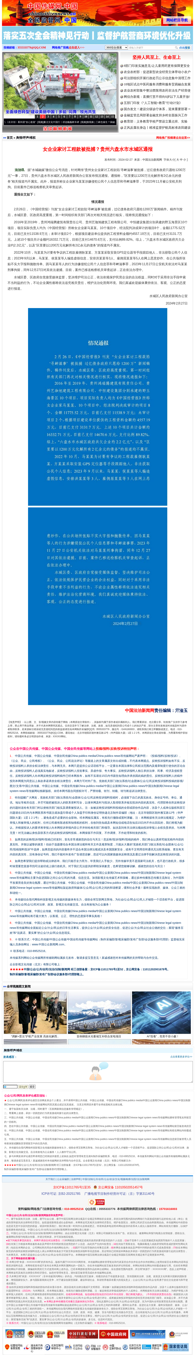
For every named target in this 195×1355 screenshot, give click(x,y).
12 (96, 116)
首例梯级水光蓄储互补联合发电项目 (99, 1038)
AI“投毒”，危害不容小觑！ (163, 1038)
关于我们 (50, 1179)
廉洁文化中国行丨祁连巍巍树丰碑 (64, 122)
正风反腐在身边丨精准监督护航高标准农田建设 (157, 127)
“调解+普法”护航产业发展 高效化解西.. (35, 1038)
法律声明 (76, 1179)
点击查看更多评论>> (181, 1056)
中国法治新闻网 (152, 159)
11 (91, 116)
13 (101, 116)
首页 (10, 137)
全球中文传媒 (35, 11)
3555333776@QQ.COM (32, 47)
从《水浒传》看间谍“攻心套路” (22, 122)
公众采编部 (63, 1179)
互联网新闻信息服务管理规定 (65, 1109)
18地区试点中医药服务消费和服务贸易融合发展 (157, 84)
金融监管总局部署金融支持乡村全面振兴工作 (155, 115)
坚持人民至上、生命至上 (157, 57)
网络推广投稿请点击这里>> (173, 137)
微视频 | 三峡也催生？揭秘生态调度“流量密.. (112, 122)
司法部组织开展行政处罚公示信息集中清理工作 (157, 78)
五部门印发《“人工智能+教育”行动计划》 (153, 103)
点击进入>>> (77, 47)
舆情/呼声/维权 (26, 137)
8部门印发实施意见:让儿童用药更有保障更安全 (157, 65)
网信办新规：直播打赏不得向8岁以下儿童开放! (157, 96)
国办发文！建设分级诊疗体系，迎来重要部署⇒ (157, 109)
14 (107, 116)
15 (112, 116)
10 (85, 116)
